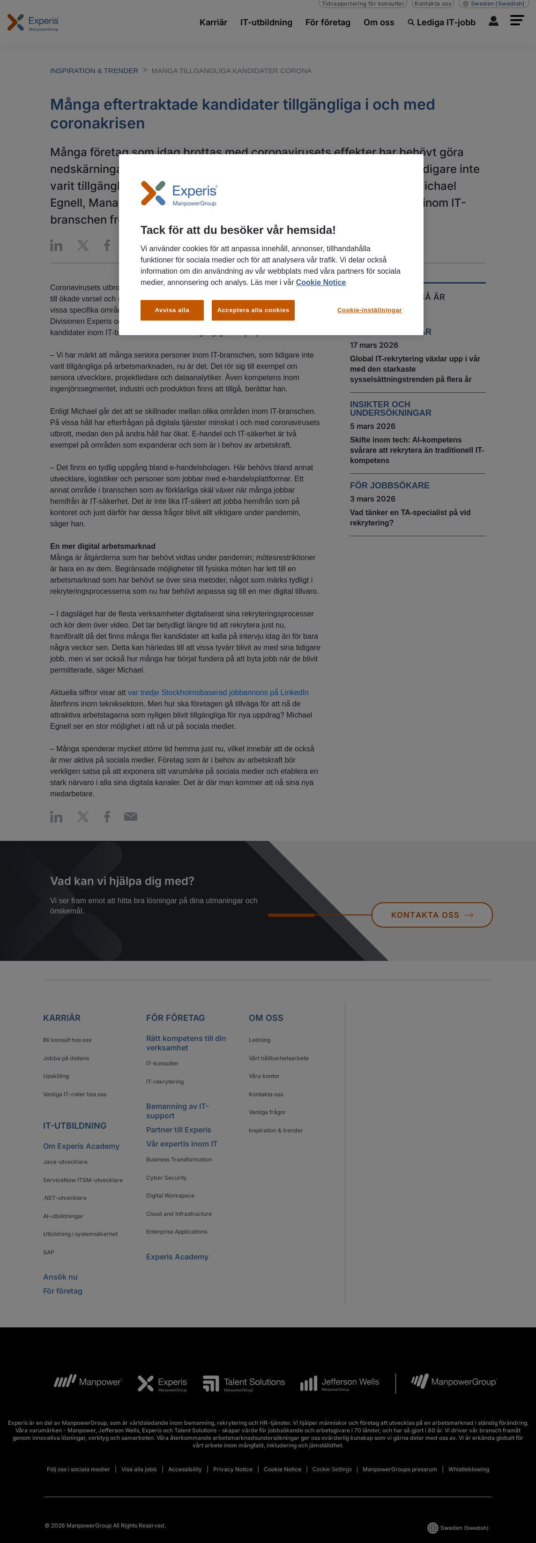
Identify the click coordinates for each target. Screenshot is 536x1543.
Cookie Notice (321, 282)
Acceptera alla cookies (253, 310)
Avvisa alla (172, 310)
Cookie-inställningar (369, 310)
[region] (271, 244)
